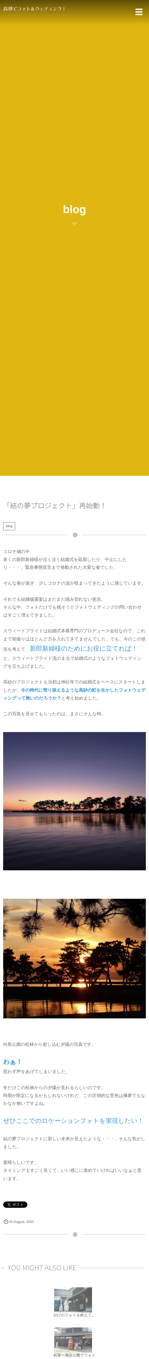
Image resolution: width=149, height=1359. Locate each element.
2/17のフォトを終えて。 (74, 1317)
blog (9, 526)
